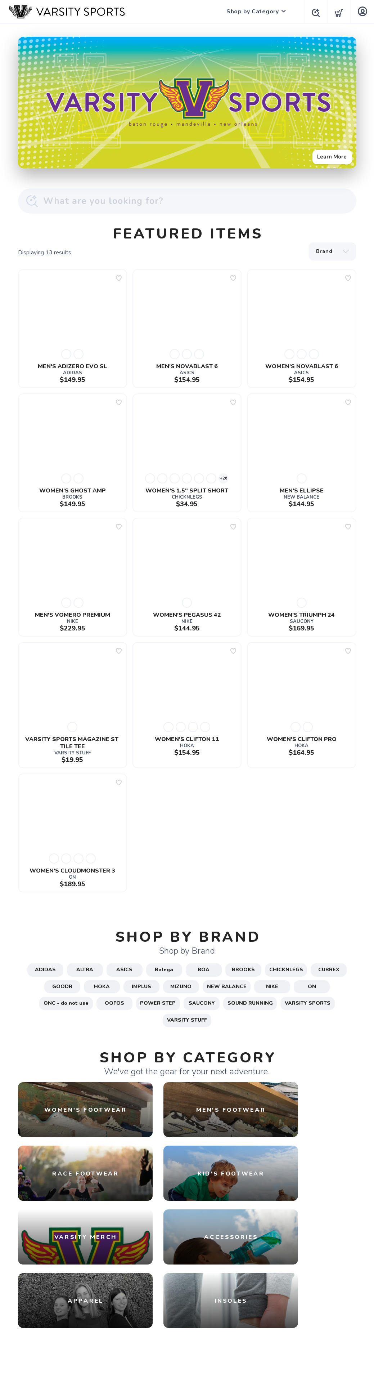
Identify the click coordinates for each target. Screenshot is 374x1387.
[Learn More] (187, 102)
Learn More (330, 155)
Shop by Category (250, 11)
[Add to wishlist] (119, 278)
